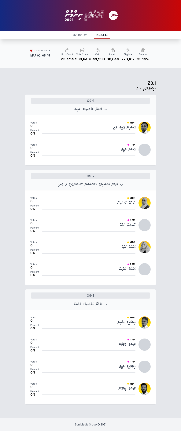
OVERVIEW (80, 35)
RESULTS (102, 35)
